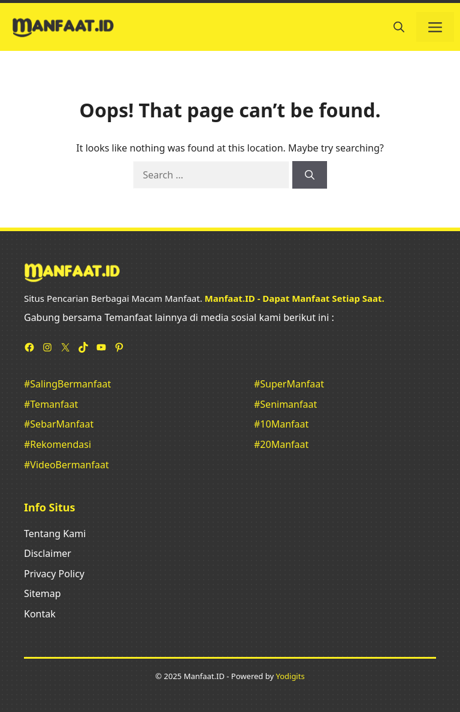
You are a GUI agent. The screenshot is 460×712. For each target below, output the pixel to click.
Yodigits (290, 676)
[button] (399, 27)
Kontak (40, 613)
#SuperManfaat (289, 383)
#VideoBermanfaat (66, 464)
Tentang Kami (55, 533)
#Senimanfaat (285, 404)
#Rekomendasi (57, 444)
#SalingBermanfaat (67, 383)
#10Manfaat (281, 424)
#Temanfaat (51, 404)
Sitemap (42, 593)
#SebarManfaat (58, 424)
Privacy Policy (54, 573)
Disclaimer (47, 553)
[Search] (309, 175)
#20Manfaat (281, 444)
